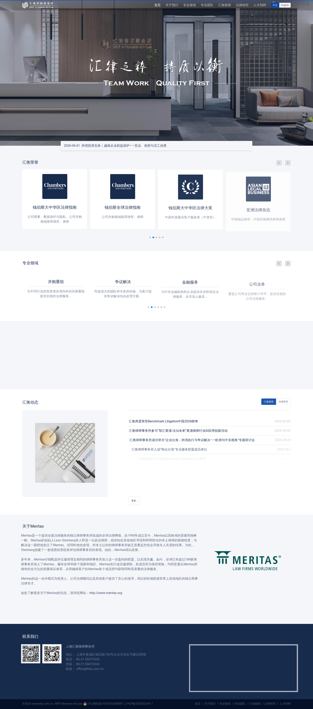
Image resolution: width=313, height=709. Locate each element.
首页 (157, 5)
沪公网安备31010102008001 (105, 703)
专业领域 (189, 5)
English (285, 5)
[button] (153, 237)
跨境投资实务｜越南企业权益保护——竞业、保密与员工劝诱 (115, 146)
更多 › (134, 500)
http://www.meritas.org (96, 593)
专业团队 (207, 5)
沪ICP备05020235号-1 (139, 703)
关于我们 (171, 5)
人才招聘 (259, 5)
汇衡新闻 (224, 5)
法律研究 (242, 5)
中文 (275, 5)
